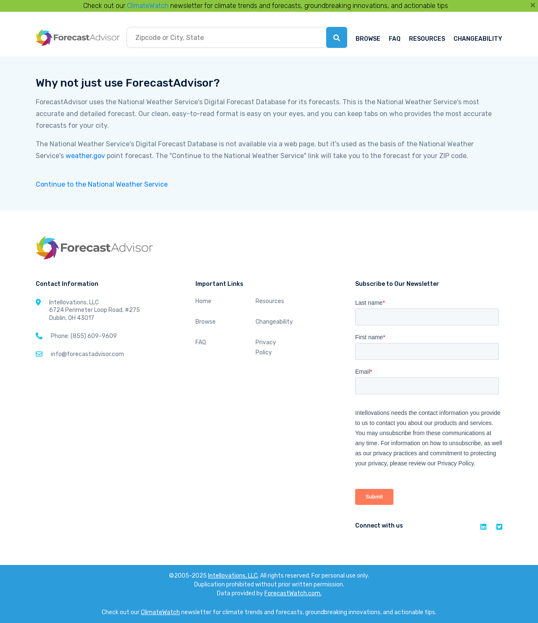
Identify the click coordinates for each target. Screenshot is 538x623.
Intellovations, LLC (233, 575)
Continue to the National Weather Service (102, 184)
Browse (205, 321)
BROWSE (368, 38)
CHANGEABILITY (478, 38)
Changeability (274, 321)
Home (203, 301)
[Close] (532, 5)
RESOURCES (427, 38)
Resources (270, 301)
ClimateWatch (148, 6)
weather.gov (85, 156)
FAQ (395, 38)
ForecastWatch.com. (293, 593)
